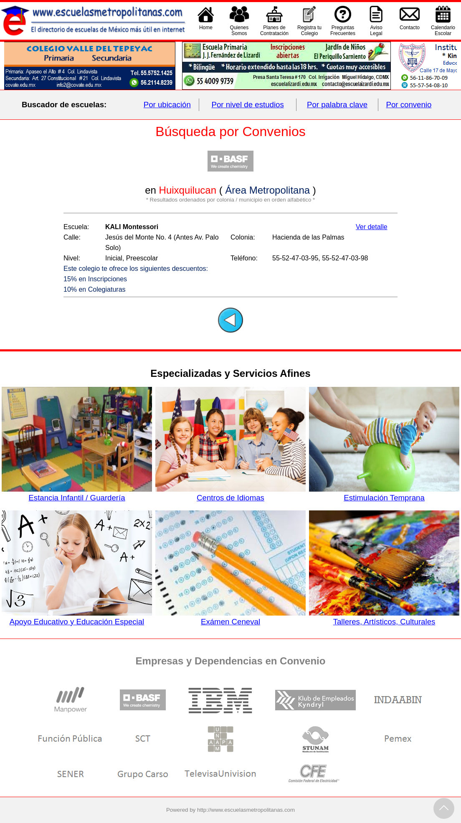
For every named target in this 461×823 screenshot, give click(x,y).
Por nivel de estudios (248, 104)
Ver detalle (372, 226)
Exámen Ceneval (230, 617)
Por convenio (409, 104)
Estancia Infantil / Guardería (77, 493)
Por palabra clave (337, 104)
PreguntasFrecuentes (342, 30)
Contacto (410, 30)
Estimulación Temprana (384, 493)
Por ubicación (167, 104)
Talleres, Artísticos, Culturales (384, 617)
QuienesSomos (239, 30)
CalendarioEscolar (443, 30)
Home (206, 30)
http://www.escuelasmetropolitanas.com (246, 810)
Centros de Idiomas (230, 493)
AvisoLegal (376, 30)
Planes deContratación (274, 30)
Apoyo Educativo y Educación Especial (77, 617)
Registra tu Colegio (309, 30)
